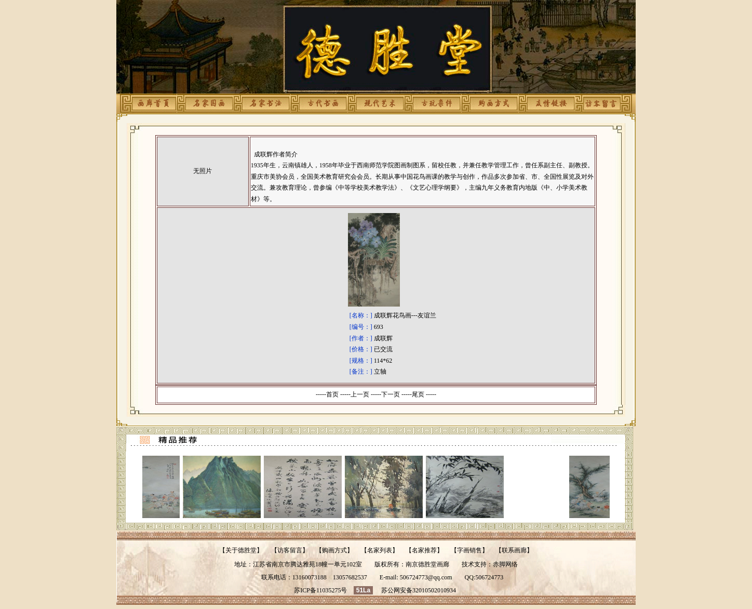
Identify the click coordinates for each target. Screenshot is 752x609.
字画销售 (469, 550)
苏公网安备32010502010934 (418, 590)
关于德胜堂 (241, 550)
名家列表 (379, 550)
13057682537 (350, 577)
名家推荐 (424, 550)
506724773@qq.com (426, 577)
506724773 (489, 577)
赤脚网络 (505, 564)
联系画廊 (514, 550)
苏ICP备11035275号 (320, 590)
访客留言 (289, 550)
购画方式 (334, 550)
